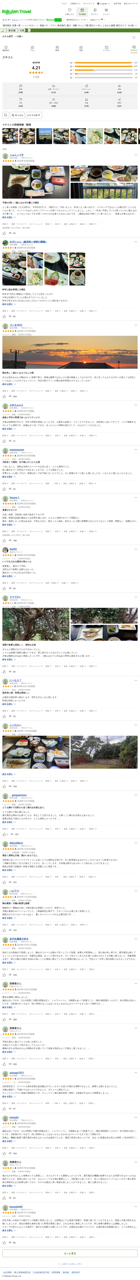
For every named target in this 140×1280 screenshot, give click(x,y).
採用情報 (56, 1272)
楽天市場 (117, 4)
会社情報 (7, 1272)
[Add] (134, 38)
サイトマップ (88, 4)
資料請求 (75, 1272)
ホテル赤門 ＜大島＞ (12, 36)
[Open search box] (5, 115)
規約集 (66, 1272)
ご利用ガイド (75, 4)
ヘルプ (64, 4)
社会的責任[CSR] (41, 1272)
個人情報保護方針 (22, 1272)
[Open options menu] (34, 115)
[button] (10, 136)
